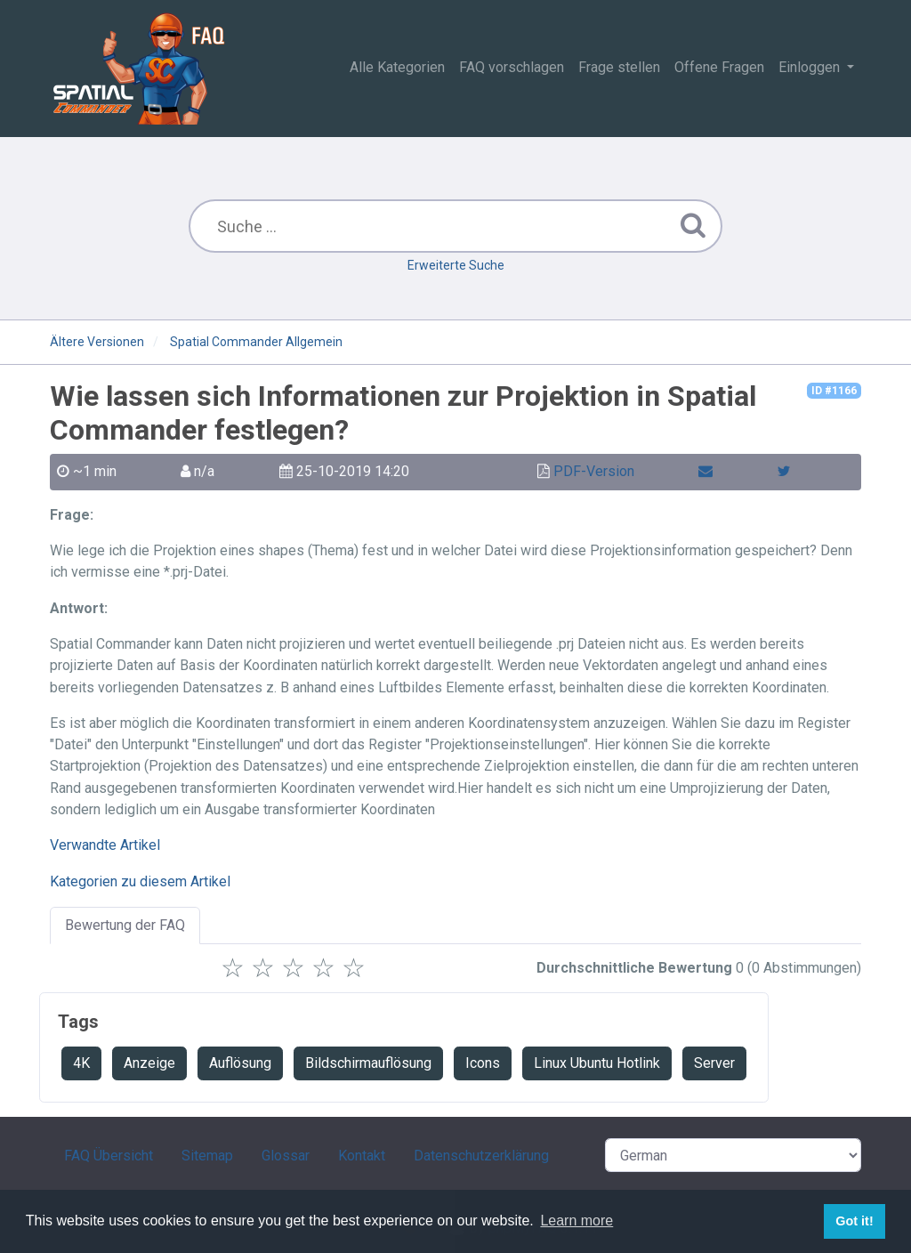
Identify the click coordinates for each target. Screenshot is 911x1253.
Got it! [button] (854, 1221)
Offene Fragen (719, 67)
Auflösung (240, 1063)
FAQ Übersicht (108, 1155)
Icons (482, 1063)
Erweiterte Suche (455, 265)
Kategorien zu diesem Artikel (140, 881)
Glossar (286, 1155)
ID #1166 (834, 390)
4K (81, 1063)
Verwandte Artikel (105, 845)
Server (714, 1063)
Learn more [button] (576, 1220)
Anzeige (149, 1063)
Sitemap (207, 1155)
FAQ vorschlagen (511, 67)
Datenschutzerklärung (481, 1155)
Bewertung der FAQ (125, 925)
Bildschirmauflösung (368, 1063)
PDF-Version (593, 471)
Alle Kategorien (397, 67)
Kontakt (361, 1155)
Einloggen (810, 67)
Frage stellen (619, 67)
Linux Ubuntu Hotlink (597, 1063)
